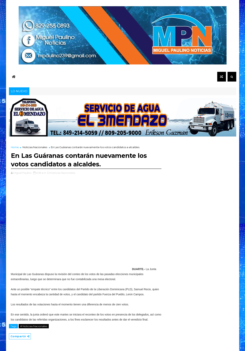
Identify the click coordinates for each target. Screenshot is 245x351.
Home (15, 147)
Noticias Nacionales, (63, 172)
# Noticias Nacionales (33, 326)
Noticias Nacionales (35, 147)
